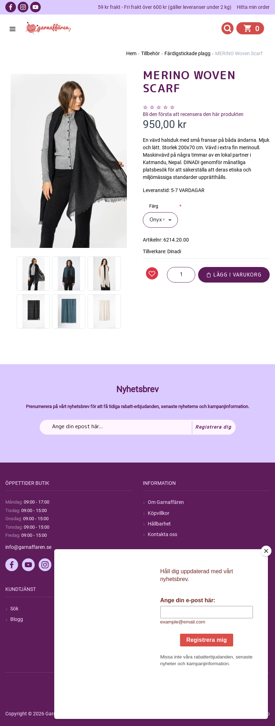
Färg (153, 206)
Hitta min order (253, 7)
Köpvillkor (158, 513)
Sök (14, 608)
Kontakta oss (162, 534)
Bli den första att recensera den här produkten (193, 114)
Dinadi (174, 251)
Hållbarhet (159, 524)
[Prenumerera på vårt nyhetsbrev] (137, 427)
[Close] (266, 595)
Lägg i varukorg (234, 274)
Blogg (16, 619)
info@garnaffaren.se (28, 547)
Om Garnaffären (166, 502)
